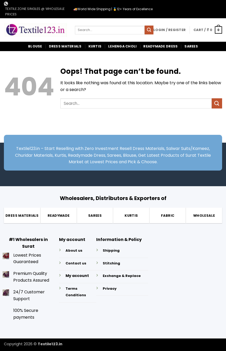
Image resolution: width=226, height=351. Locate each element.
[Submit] (149, 30)
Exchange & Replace (122, 275)
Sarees (191, 46)
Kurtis (95, 46)
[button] (169, 30)
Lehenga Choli (122, 46)
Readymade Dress (160, 46)
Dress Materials (65, 46)
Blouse (35, 46)
